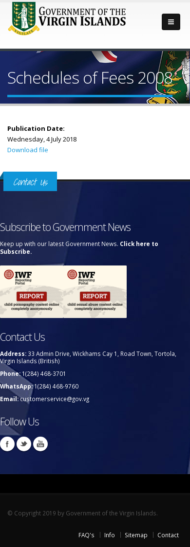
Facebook (7, 444)
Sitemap (136, 535)
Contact (168, 535)
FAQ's (86, 535)
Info (109, 535)
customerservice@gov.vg (54, 399)
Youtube (40, 444)
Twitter (24, 444)
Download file (27, 149)
